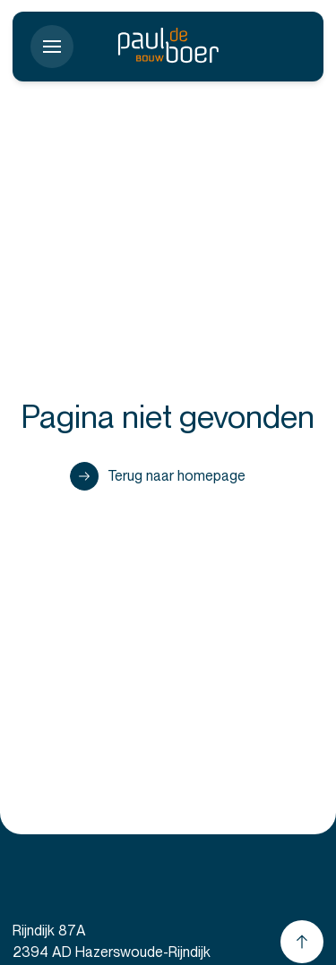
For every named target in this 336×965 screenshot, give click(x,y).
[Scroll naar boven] (301, 941)
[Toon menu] (51, 46)
